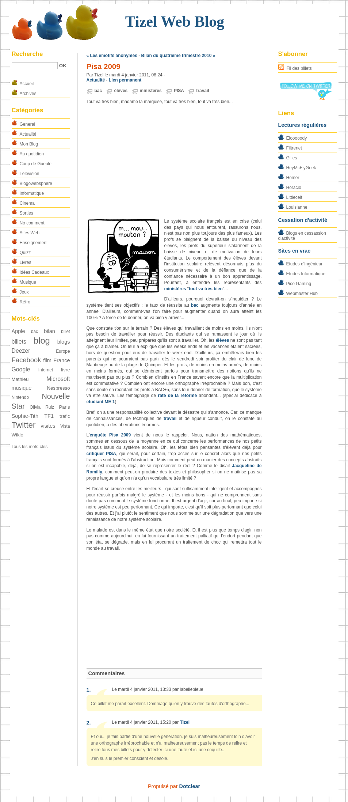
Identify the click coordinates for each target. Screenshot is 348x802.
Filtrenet (294, 148)
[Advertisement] (174, 161)
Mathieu (20, 379)
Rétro (25, 301)
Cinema (27, 203)
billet (65, 331)
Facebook (26, 360)
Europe (63, 351)
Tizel (185, 722)
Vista (65, 426)
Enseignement (34, 242)
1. (89, 690)
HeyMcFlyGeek (301, 167)
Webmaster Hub (302, 293)
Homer (292, 177)
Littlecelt (294, 197)
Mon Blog (29, 144)
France (61, 360)
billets (19, 341)
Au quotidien (32, 153)
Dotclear (189, 786)
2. (89, 723)
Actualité (28, 134)
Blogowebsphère (36, 183)
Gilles (291, 157)
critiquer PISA (101, 453)
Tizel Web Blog (174, 21)
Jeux (24, 292)
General (27, 124)
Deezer (21, 351)
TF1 (49, 416)
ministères (151, 90)
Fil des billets (299, 68)
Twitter (24, 425)
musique (22, 388)
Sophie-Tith (25, 416)
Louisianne (296, 207)
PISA (179, 90)
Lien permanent (125, 80)
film (47, 360)
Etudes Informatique (305, 273)
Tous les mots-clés (30, 446)
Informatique (32, 193)
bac (34, 331)
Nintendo (20, 397)
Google (21, 369)
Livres (25, 262)
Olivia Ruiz (42, 407)
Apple (18, 331)
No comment (32, 223)
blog (42, 340)
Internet (45, 369)
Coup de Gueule (35, 163)
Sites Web (29, 232)
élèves (121, 90)
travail (202, 90)
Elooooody (296, 138)
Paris (64, 407)
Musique (28, 282)
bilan (49, 331)
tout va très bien (206, 288)
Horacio (293, 187)
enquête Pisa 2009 (110, 435)
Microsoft (58, 379)
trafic (65, 416)
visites (48, 426)
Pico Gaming (298, 283)
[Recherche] (35, 65)
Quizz (25, 252)
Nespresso (58, 388)
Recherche (27, 53)
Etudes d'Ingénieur (304, 263)
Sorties (26, 213)
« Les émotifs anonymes (112, 55)
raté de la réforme (177, 395)
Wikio (17, 435)
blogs (63, 342)
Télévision (29, 173)
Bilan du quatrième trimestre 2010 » (178, 55)
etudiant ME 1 (101, 401)
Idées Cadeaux (34, 272)
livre (65, 369)
